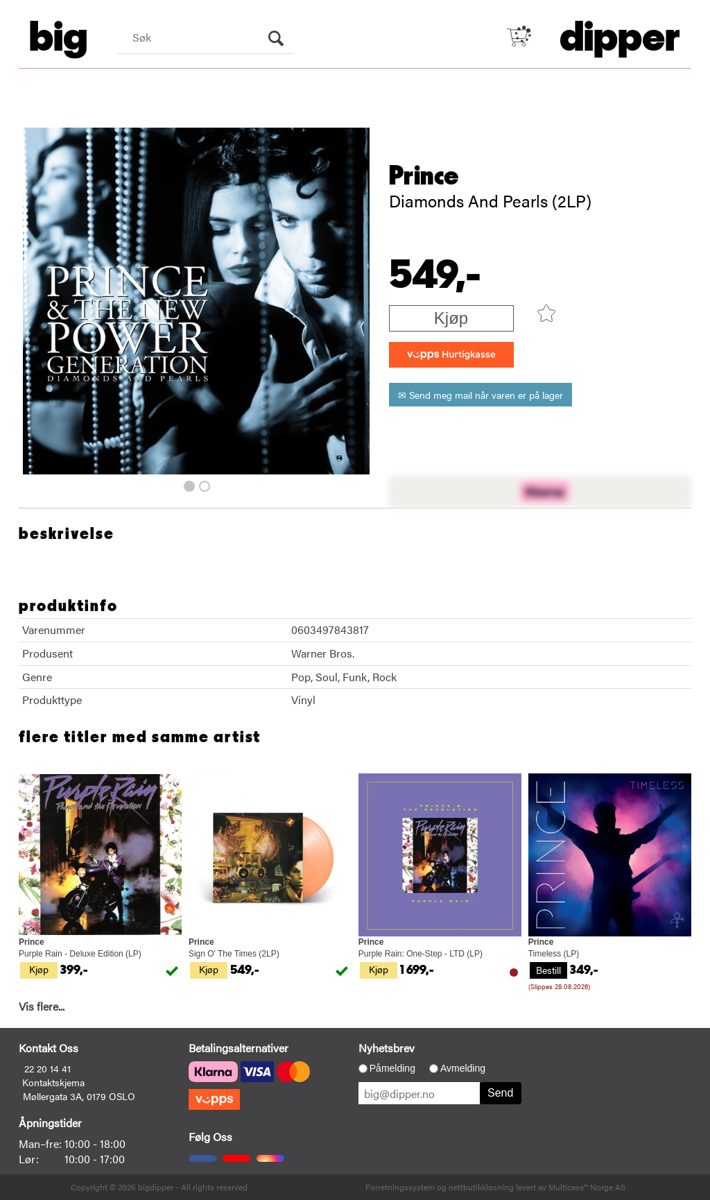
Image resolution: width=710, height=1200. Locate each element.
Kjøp (451, 318)
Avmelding (462, 1068)
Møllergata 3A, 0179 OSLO (79, 1096)
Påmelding (392, 1068)
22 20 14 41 (47, 1068)
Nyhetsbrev (386, 1048)
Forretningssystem (400, 1187)
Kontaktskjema (53, 1082)
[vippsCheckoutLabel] (451, 355)
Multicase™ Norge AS (586, 1187)
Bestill (548, 970)
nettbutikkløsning (481, 1187)
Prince (424, 176)
